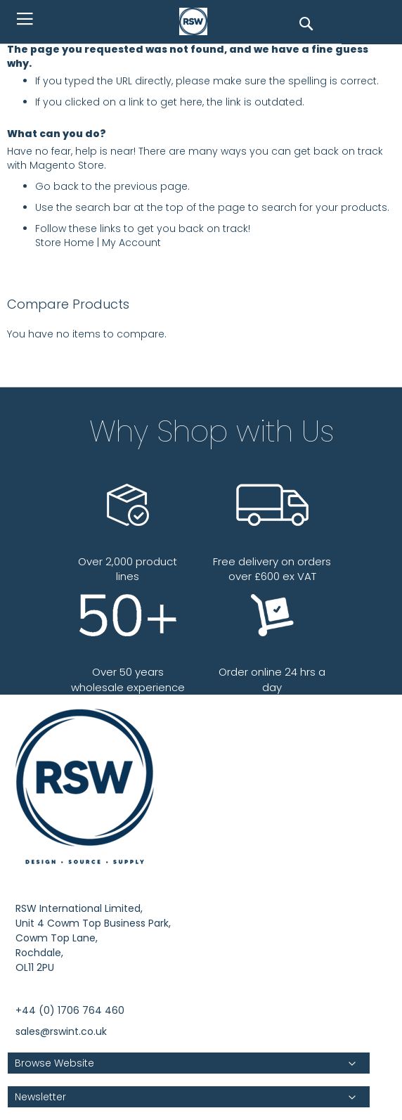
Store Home (64, 243)
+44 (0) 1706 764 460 (69, 1010)
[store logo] (196, 22)
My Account (131, 243)
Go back (57, 186)
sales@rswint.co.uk (61, 1031)
